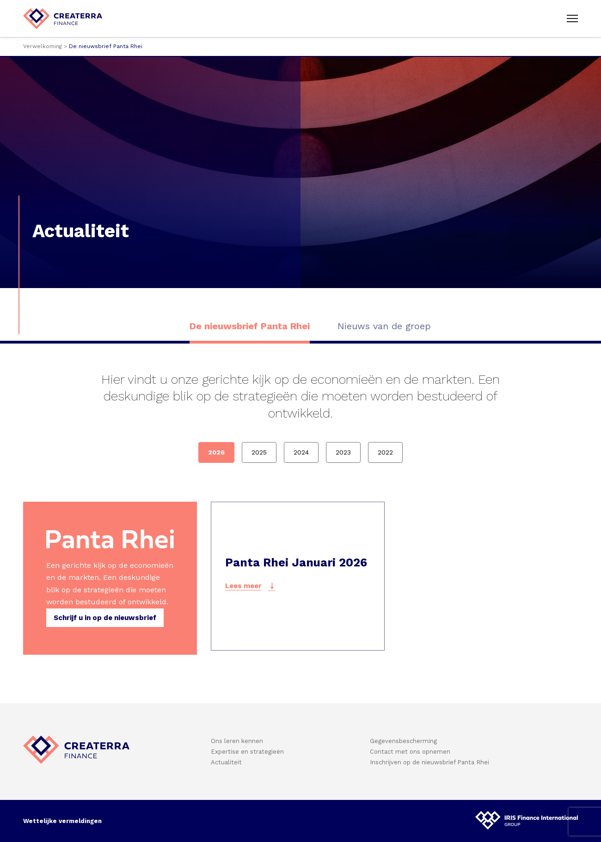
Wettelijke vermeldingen (62, 820)
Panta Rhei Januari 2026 (296, 562)
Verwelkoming (42, 46)
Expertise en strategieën (247, 751)
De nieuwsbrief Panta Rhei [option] (250, 326)
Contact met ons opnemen (410, 751)
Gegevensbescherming (403, 741)
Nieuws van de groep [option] (384, 326)
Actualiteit (226, 762)
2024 (301, 452)
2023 (343, 452)
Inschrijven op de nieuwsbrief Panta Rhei (429, 762)
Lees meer (243, 586)
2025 (259, 452)
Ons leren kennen (237, 741)
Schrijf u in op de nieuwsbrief (105, 618)
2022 (385, 452)
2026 (216, 452)
